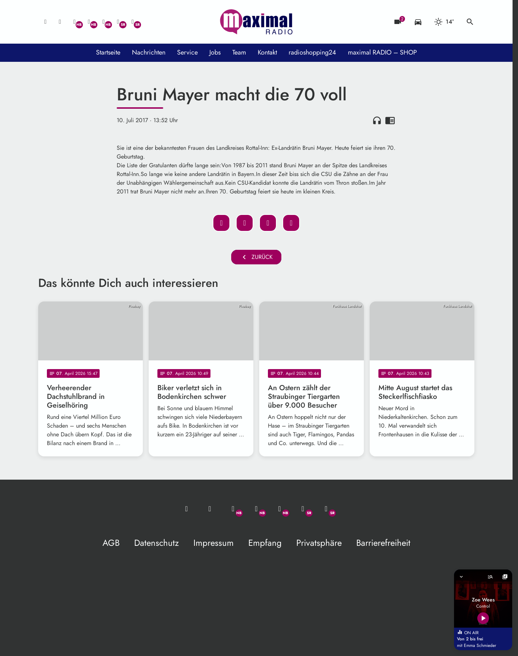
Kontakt (267, 52)
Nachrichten (148, 52)
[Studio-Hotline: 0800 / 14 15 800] (60, 22)
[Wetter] (444, 21)
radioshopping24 (312, 52)
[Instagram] (103, 22)
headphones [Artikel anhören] (377, 120)
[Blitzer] (397, 21)
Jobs (215, 52)
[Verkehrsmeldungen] (418, 21)
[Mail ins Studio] (45, 22)
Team (239, 52)
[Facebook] (89, 22)
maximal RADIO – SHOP (382, 52)
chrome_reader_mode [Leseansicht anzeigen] (390, 120)
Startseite (108, 52)
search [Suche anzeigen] (470, 21)
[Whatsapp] (74, 22)
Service (187, 52)
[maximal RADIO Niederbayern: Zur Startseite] (256, 21)
